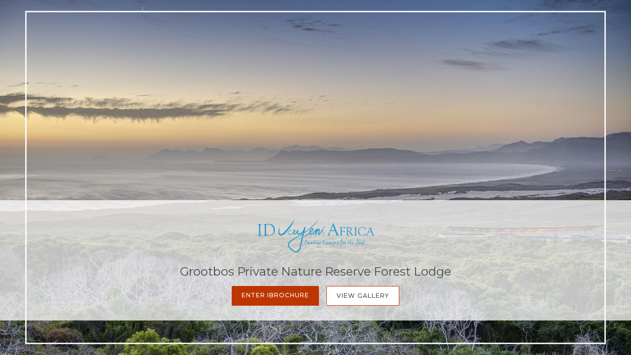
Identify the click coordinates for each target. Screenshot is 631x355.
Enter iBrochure (275, 295)
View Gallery (363, 295)
